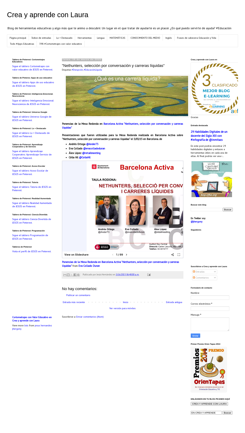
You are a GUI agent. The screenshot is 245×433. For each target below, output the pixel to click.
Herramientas (85, 37)
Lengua (100, 37)
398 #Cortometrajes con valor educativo (60, 43)
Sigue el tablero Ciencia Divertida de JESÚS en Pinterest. (31, 221)
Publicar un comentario (78, 295)
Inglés (168, 37)
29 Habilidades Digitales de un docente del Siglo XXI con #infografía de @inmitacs (209, 136)
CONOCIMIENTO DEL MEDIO (145, 37)
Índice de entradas (41, 37)
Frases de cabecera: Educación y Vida (196, 37)
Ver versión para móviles (122, 308)
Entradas (199, 271)
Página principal (18, 37)
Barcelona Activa (113, 123)
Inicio (125, 302)
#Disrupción (77, 69)
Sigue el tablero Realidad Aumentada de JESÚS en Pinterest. (32, 204)
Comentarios (201, 277)
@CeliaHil (85, 157)
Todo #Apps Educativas (22, 43)
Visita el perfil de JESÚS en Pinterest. (31, 251)
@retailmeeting (91, 153)
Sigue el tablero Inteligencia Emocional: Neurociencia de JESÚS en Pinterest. (33, 102)
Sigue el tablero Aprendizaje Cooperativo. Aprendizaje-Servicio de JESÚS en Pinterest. (32, 155)
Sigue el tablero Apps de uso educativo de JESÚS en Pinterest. (33, 84)
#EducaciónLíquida (93, 69)
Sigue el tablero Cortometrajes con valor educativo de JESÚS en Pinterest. (32, 68)
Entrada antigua (174, 302)
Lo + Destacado (64, 37)
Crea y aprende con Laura (47, 15)
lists (26, 325)
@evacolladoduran (93, 148)
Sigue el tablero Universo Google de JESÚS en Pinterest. (31, 118)
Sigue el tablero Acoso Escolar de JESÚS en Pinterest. (30, 172)
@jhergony (196, 221)
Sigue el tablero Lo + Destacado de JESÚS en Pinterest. (31, 134)
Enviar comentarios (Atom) (90, 316)
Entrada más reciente (74, 302)
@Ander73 (92, 144)
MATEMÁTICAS (117, 37)
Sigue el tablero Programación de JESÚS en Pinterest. (30, 237)
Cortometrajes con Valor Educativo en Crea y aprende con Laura (32, 319)
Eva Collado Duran (89, 265)
